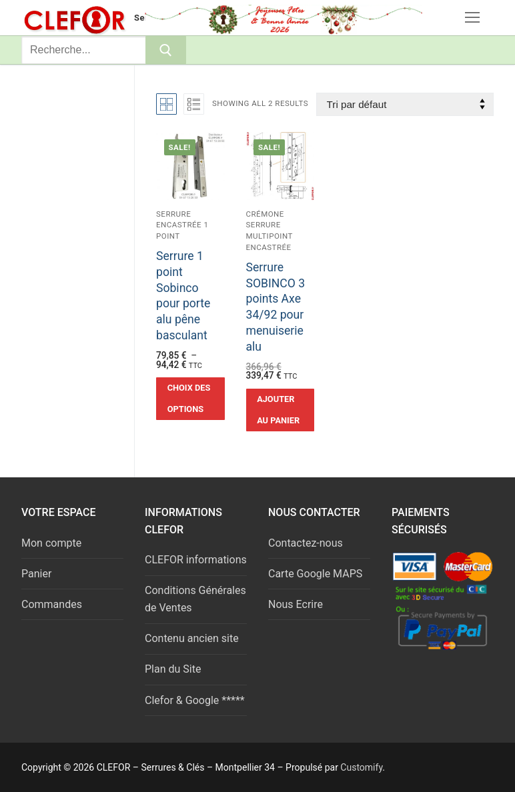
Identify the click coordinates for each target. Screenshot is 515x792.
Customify (361, 767)
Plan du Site (173, 669)
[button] (280, 410)
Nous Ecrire (295, 604)
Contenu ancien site (192, 638)
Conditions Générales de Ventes (195, 599)
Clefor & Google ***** (195, 700)
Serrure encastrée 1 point (182, 225)
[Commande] (405, 104)
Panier (36, 573)
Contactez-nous (305, 543)
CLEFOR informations (196, 559)
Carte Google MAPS (315, 573)
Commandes (51, 604)
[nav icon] (472, 18)
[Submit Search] (165, 50)
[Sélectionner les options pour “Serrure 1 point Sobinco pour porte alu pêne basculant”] (190, 398)
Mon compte (51, 543)
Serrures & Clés (166, 18)
